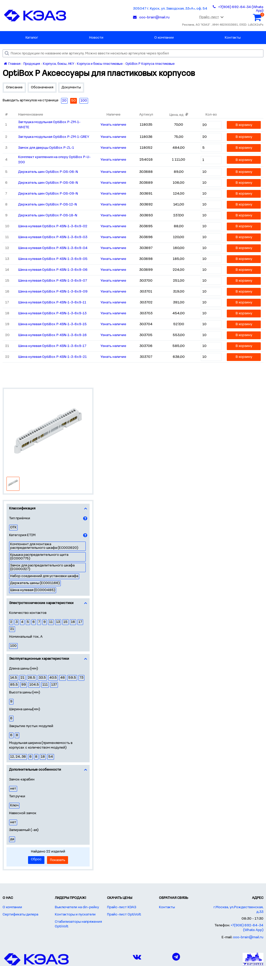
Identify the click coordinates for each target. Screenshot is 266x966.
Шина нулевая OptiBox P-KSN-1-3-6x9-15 (52, 324)
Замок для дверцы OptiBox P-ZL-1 (46, 148)
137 (54, 685)
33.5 (42, 678)
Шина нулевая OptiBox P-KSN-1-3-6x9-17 (52, 346)
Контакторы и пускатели (75, 915)
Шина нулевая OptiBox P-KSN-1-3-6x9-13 (52, 313)
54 (50, 757)
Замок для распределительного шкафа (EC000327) (42, 567)
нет (13, 789)
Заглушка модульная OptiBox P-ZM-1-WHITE (49, 124)
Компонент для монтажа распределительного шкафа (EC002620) (44, 546)
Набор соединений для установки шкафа (44, 576)
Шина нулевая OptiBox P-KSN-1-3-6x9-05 (53, 259)
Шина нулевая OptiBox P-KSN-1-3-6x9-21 (52, 357)
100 (13, 646)
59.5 (72, 678)
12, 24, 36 (18, 757)
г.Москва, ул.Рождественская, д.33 (238, 909)
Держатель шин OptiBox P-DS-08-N (48, 183)
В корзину (244, 125)
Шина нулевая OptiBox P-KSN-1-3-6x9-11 (52, 302)
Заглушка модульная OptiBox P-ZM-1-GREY (53, 137)
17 (80, 622)
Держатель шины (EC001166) (35, 583)
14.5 (13, 678)
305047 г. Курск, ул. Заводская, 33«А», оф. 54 (170, 9)
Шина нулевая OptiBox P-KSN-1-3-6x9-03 (52, 237)
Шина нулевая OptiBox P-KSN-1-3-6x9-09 (53, 292)
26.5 (31, 678)
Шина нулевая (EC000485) (32, 590)
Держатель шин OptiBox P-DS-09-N (48, 194)
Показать (57, 860)
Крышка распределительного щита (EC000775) (39, 556)
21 (12, 629)
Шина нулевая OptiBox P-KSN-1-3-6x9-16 (52, 335)
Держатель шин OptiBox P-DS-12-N (47, 205)
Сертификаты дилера (20, 915)
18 (43, 757)
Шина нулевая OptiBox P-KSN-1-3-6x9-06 (53, 270)
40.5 (53, 678)
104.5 (34, 685)
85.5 (14, 685)
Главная (12, 64)
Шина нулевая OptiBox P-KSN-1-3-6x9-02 (52, 226)
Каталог (31, 38)
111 (45, 685)
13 (58, 622)
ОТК (13, 527)
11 (51, 622)
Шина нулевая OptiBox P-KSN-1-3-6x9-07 (52, 281)
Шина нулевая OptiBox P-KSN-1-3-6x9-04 (53, 248)
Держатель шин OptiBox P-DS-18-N (47, 215)
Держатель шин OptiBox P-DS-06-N (48, 172)
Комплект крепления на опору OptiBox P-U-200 (54, 159)
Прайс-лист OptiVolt (124, 915)
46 (62, 678)
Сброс (36, 859)
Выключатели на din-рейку (77, 907)
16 (73, 622)
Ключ (14, 805)
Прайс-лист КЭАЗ (121, 907)
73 (81, 678)
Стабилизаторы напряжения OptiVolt (78, 924)
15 (65, 622)
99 (23, 685)
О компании (164, 38)
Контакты (233, 38)
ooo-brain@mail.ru (248, 937)
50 (73, 101)
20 (64, 101)
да (12, 839)
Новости (96, 38)
